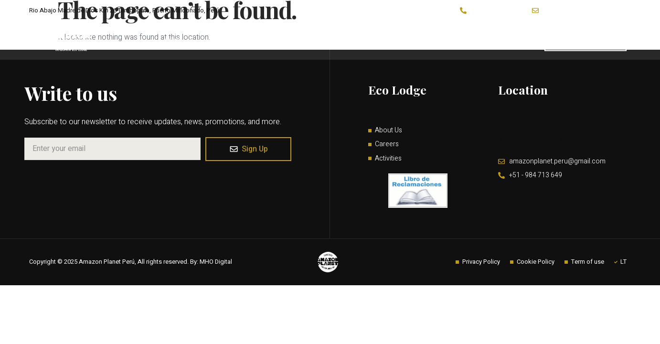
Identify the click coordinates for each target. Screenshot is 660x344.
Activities (267, 40)
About (219, 40)
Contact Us (477, 40)
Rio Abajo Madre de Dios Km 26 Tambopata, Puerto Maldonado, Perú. (125, 10)
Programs (328, 40)
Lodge (176, 40)
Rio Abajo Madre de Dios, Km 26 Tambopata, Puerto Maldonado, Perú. (565, 137)
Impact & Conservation (404, 40)
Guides (523, 40)
